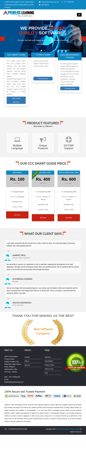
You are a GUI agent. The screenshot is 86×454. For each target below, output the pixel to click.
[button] (2, 38)
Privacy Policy (49, 365)
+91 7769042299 (68, 2)
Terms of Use (49, 369)
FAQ (46, 373)
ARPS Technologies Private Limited (68, 429)
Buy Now (16, 102)
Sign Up (27, 365)
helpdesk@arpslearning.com (50, 2)
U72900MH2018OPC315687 (17, 429)
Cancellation (49, 361)
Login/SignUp (44, 4)
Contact (27, 357)
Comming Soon (43, 78)
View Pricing (16, 98)
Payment (48, 357)
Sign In (27, 361)
